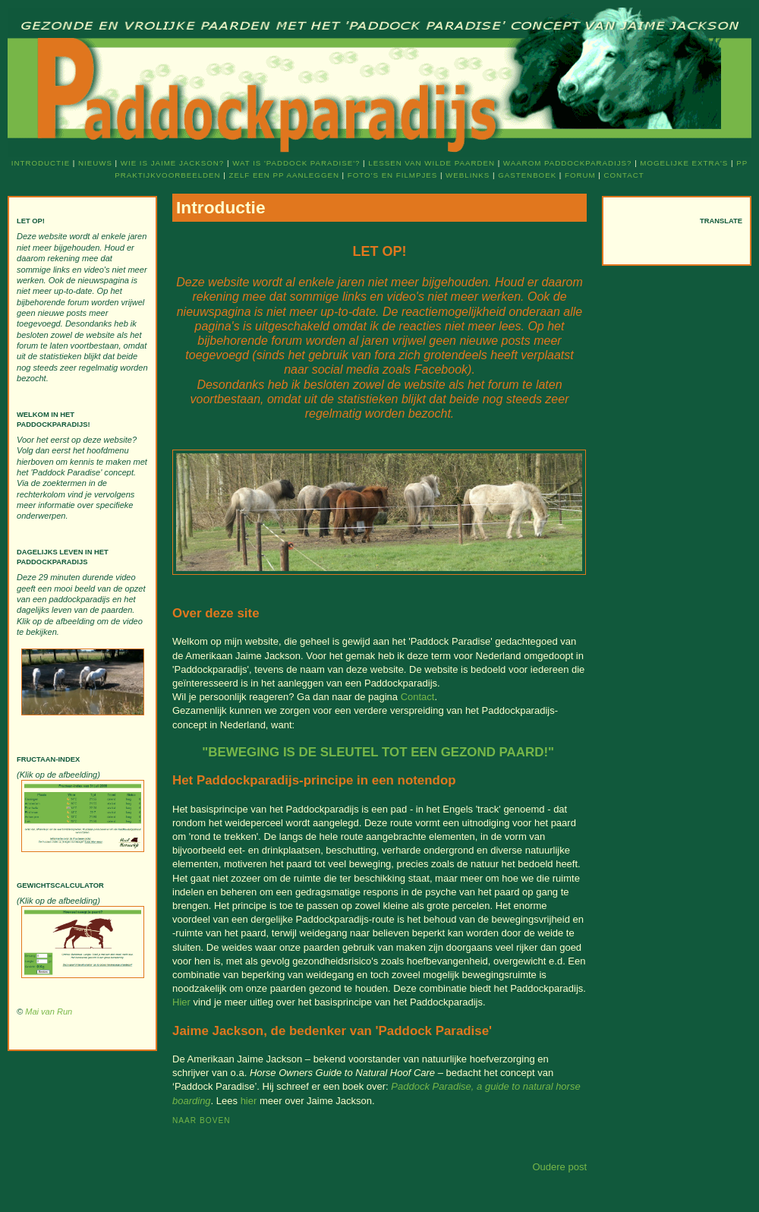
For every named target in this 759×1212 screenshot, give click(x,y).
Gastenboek (527, 175)
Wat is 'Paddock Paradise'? (296, 163)
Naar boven (201, 1120)
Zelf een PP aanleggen (283, 175)
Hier (181, 1002)
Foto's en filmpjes (392, 175)
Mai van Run (48, 1011)
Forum (580, 175)
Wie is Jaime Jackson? (172, 163)
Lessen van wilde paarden (431, 163)
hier (249, 1100)
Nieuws (95, 163)
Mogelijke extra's (684, 163)
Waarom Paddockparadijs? (567, 163)
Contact (624, 175)
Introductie (40, 163)
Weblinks (468, 175)
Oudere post (559, 1167)
